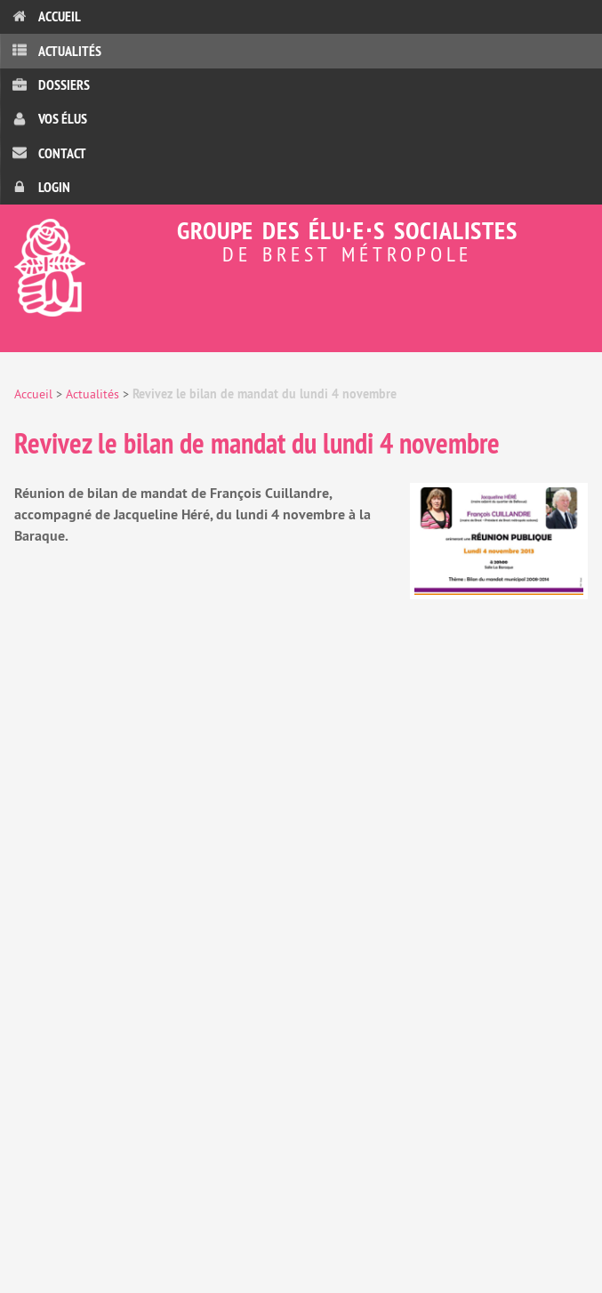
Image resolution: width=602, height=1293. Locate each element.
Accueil (59, 16)
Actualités (69, 51)
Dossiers (64, 85)
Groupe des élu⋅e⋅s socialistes (301, 239)
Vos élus (62, 118)
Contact (62, 153)
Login (54, 187)
